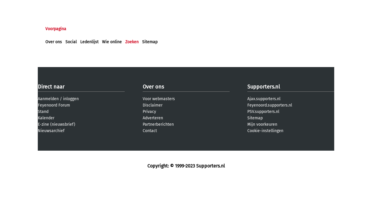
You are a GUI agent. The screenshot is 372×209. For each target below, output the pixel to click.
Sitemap (150, 41)
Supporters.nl (263, 87)
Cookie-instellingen (265, 130)
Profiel (165, 28)
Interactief (126, 28)
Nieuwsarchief (51, 130)
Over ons (53, 41)
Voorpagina (55, 28)
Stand (43, 111)
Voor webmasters (159, 98)
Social (71, 41)
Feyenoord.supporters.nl (269, 105)
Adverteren (153, 118)
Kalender (46, 118)
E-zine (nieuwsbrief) (56, 124)
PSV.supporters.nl (263, 111)
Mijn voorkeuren (262, 124)
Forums (102, 28)
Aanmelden (48, 98)
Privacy (149, 111)
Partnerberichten (158, 124)
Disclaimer (152, 105)
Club (147, 28)
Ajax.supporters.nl (263, 98)
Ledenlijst (89, 41)
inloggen (71, 98)
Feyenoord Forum (54, 105)
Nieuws (80, 28)
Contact (150, 130)
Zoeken (132, 41)
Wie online (112, 41)
